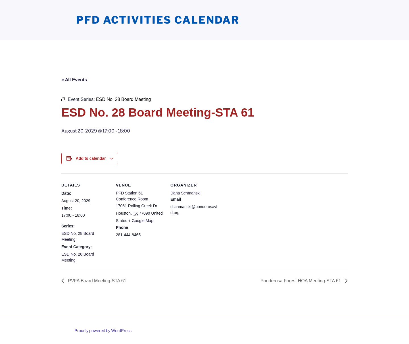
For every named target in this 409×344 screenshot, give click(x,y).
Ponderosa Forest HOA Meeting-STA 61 (301, 280)
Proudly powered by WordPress (103, 330)
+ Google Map (140, 220)
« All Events (74, 79)
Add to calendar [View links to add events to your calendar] (91, 158)
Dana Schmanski (185, 193)
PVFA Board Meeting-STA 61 (96, 280)
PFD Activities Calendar (157, 20)
